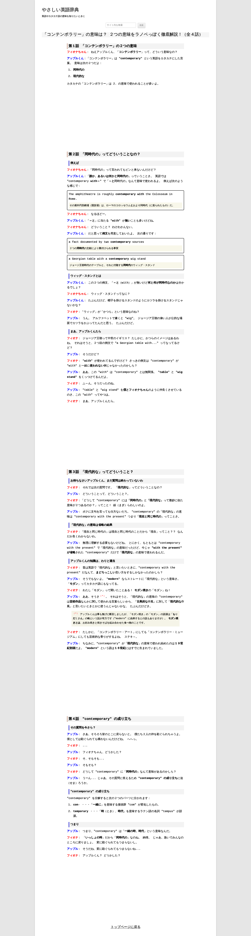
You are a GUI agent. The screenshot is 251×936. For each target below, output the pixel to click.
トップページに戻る (125, 926)
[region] (125, 116)
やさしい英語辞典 (60, 10)
